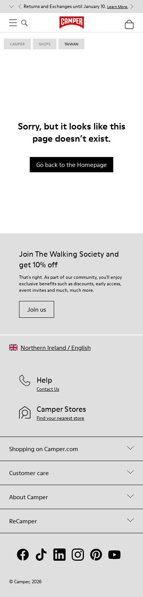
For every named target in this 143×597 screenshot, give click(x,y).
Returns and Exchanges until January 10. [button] (76, 6)
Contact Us (48, 389)
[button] (50, 347)
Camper (17, 44)
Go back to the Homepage (71, 164)
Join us (36, 309)
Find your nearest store (60, 418)
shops (44, 44)
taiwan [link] (71, 44)
